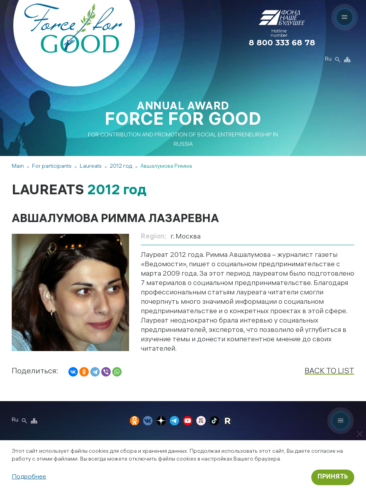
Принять (333, 477)
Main (18, 167)
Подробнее (29, 477)
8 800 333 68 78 (282, 42)
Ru (328, 60)
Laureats (91, 167)
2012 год (121, 167)
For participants (52, 167)
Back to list (329, 372)
